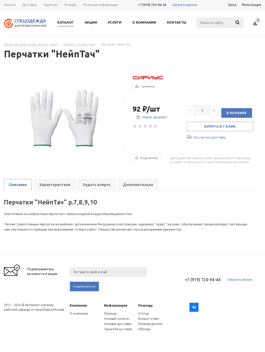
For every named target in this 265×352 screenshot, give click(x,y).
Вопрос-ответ (149, 318)
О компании (79, 313)
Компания (78, 305)
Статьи (143, 313)
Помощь (145, 305)
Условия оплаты (116, 318)
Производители (150, 324)
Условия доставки (117, 324)
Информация (115, 305)
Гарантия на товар (118, 329)
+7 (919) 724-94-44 (152, 4)
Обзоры (144, 329)
